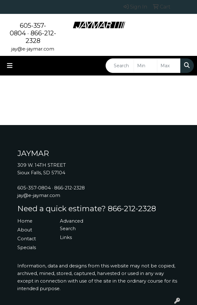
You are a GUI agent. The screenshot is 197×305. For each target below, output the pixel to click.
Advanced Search (71, 224)
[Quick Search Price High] (169, 65)
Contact (26, 239)
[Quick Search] (120, 65)
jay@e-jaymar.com (32, 49)
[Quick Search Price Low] (145, 65)
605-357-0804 (34, 188)
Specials (26, 247)
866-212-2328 (69, 188)
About (24, 230)
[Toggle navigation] (9, 65)
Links (66, 237)
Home (24, 221)
